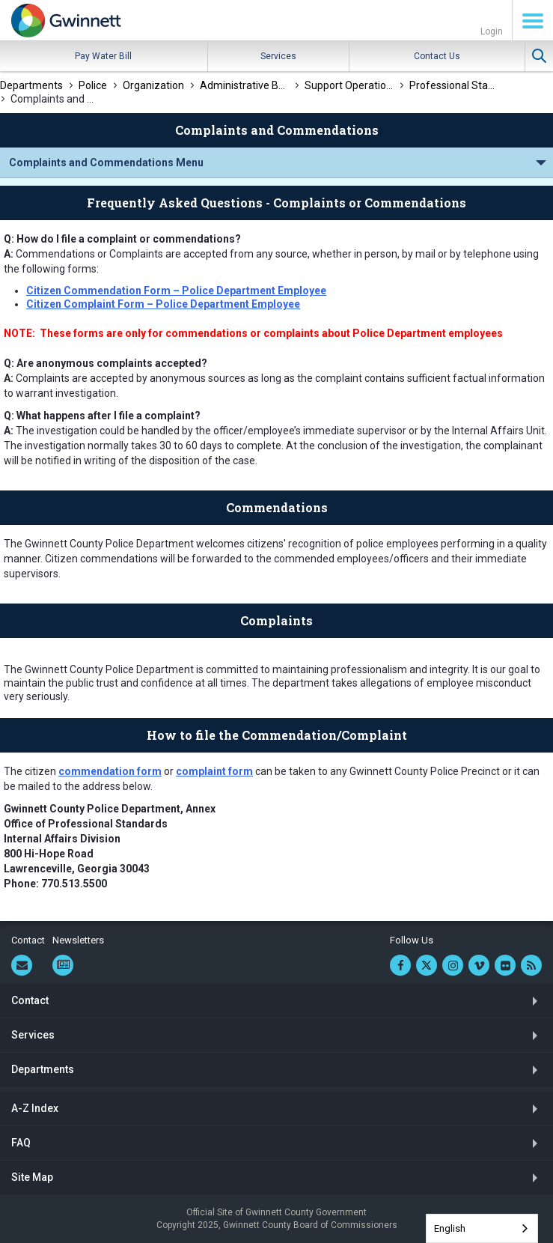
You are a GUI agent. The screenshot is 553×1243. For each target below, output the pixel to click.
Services (278, 56)
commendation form (110, 771)
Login (491, 31)
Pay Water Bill (103, 56)
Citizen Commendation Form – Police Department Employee (176, 291)
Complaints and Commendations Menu (106, 162)
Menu (532, 20)
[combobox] (482, 1228)
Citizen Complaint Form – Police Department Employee (163, 304)
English (449, 1228)
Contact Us (437, 56)
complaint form (214, 771)
